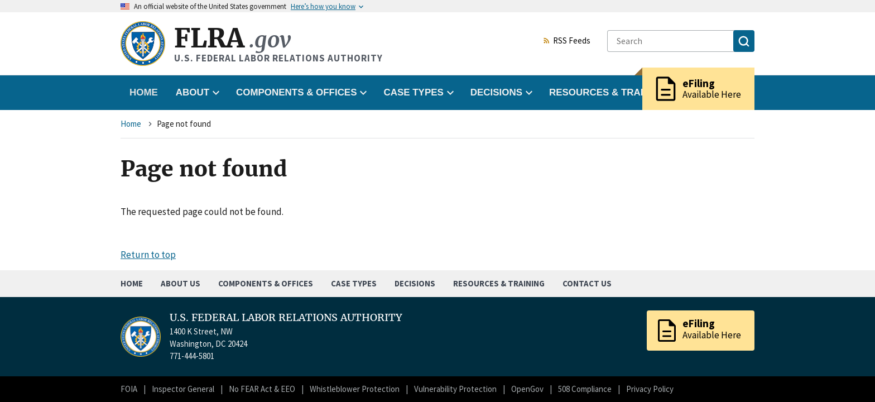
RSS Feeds (566, 41)
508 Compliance (585, 389)
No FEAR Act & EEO (262, 389)
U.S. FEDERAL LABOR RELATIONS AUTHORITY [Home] (286, 318)
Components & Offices (265, 283)
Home (143, 92)
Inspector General (183, 389)
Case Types (354, 283)
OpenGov (527, 389)
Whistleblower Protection (355, 389)
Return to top (148, 254)
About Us (180, 283)
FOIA (129, 389)
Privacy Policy (650, 389)
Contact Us (587, 283)
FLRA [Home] (232, 38)
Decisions (415, 283)
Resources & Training (499, 283)
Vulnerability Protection (455, 389)
